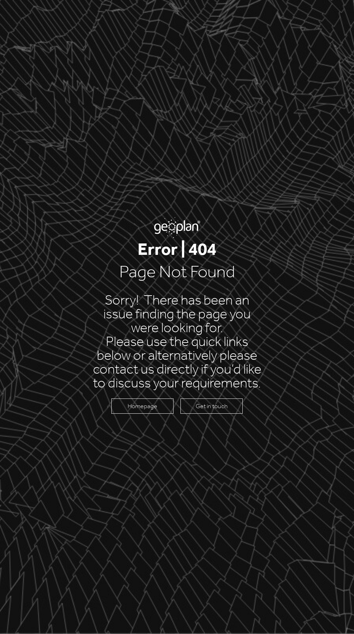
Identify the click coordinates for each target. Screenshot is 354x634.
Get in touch (212, 406)
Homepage (142, 406)
